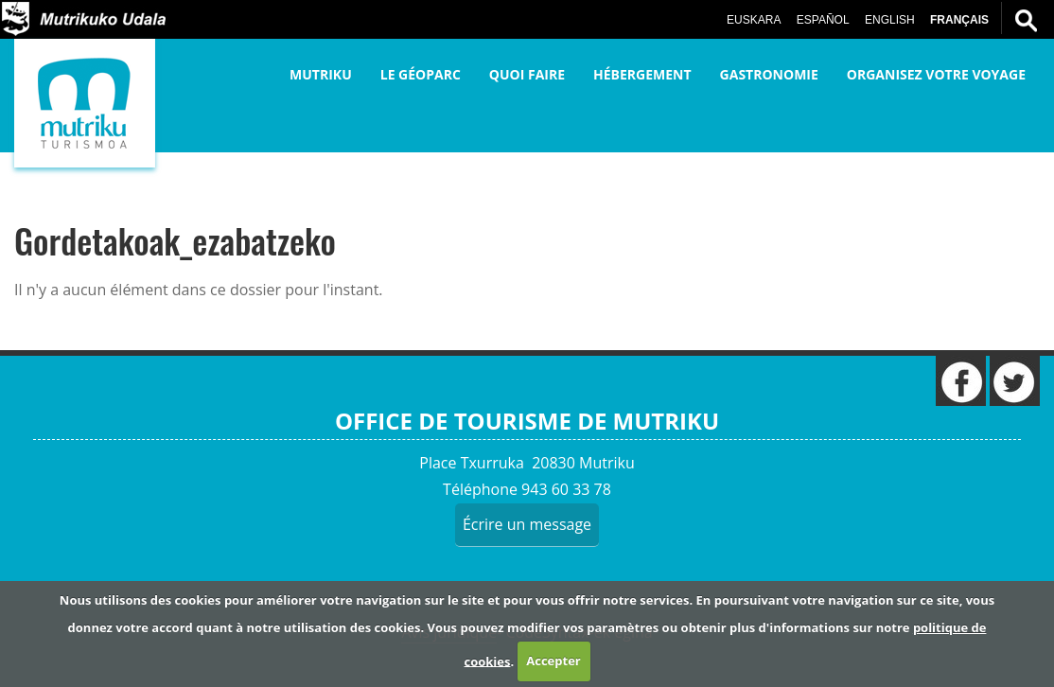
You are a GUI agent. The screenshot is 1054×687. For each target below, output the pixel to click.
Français (959, 19)
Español (823, 19)
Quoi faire (527, 74)
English (890, 19)
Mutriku (321, 74)
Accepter (553, 660)
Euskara (754, 19)
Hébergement (642, 74)
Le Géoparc (420, 74)
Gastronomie (769, 74)
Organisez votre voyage (936, 74)
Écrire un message (527, 524)
